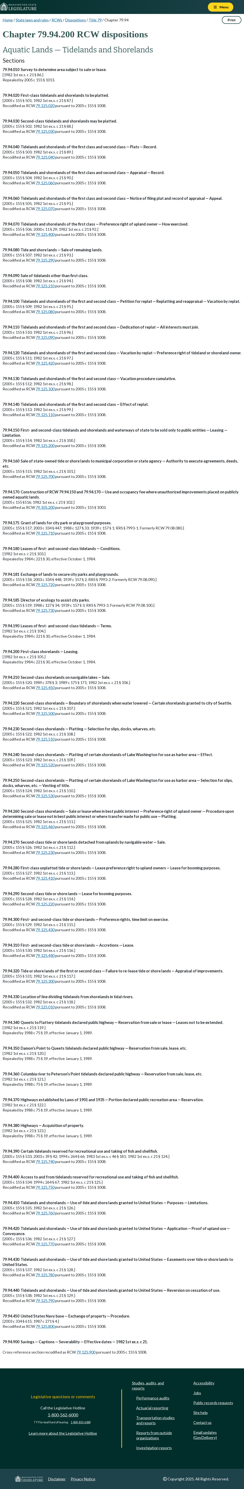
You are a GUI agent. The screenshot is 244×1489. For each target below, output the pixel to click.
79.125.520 (45, 765)
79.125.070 (45, 208)
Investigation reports (154, 1447)
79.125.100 (45, 389)
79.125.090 (45, 337)
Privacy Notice (83, 1479)
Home (8, 20)
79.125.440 (45, 955)
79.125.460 (45, 826)
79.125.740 (45, 1161)
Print (232, 20)
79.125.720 (45, 584)
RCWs (57, 20)
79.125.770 (45, 1244)
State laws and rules (32, 20)
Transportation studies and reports (155, 1420)
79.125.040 (45, 157)
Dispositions (75, 20)
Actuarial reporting (152, 1408)
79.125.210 (45, 286)
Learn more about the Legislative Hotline (63, 1433)
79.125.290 (45, 260)
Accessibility (203, 1383)
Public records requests (213, 1402)
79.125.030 (45, 131)
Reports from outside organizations (154, 1435)
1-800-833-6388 (80, 1422)
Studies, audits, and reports (148, 1385)
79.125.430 (45, 929)
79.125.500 (45, 713)
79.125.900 (85, 1352)
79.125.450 (45, 687)
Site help (200, 1412)
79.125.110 (45, 414)
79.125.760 (45, 1213)
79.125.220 (45, 904)
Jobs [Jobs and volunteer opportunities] (197, 1392)
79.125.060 (45, 182)
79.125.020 (45, 105)
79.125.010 (45, 1007)
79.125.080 (45, 311)
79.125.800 (45, 1326)
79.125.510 (45, 739)
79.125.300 (45, 981)
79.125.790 (45, 1300)
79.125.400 (45, 234)
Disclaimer (57, 1479)
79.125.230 (45, 852)
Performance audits (152, 1398)
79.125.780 (45, 1274)
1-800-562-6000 (63, 1414)
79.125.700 (45, 476)
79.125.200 (45, 445)
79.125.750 (45, 1187)
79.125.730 (45, 610)
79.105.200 (45, 507)
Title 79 (95, 20)
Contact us (202, 1422)
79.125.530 (45, 795)
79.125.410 (45, 878)
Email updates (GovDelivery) (205, 1435)
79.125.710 (45, 533)
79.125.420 (45, 363)
